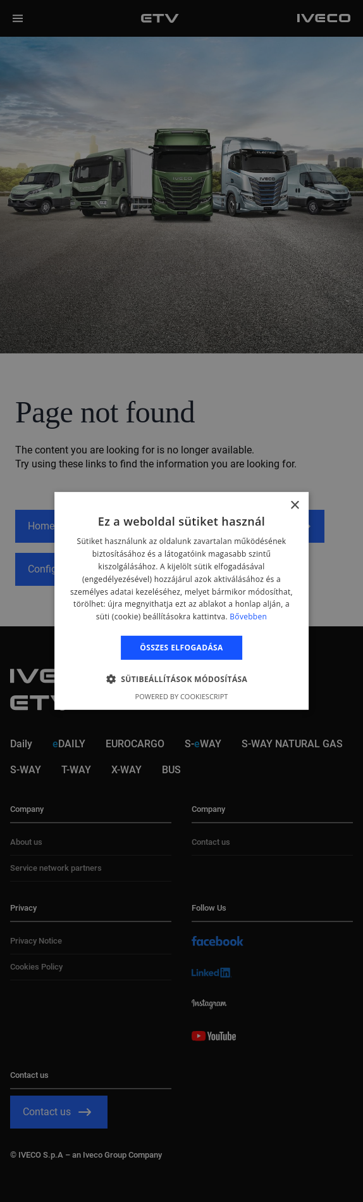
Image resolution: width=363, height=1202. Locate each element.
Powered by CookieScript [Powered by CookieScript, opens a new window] (181, 696)
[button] (182, 679)
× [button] (294, 505)
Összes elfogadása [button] (181, 647)
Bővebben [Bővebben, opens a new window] (248, 616)
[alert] (181, 601)
